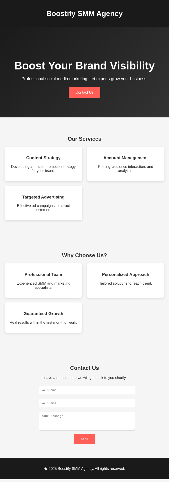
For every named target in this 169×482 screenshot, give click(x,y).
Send (84, 441)
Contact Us (84, 92)
